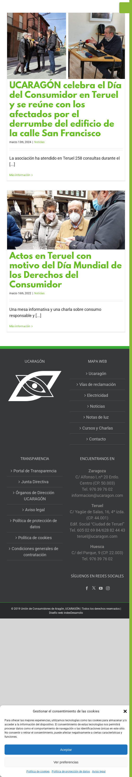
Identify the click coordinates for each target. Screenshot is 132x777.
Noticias (39, 142)
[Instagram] (108, 588)
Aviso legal (99, 771)
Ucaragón (97, 373)
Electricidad (97, 395)
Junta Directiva (35, 481)
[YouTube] (101, 588)
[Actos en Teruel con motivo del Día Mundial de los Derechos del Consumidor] (66, 220)
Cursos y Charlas (97, 428)
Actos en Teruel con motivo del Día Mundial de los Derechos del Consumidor (65, 270)
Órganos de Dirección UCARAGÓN (35, 495)
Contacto (97, 439)
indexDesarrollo (73, 612)
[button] (125, 711)
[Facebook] (87, 588)
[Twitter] (94, 588)
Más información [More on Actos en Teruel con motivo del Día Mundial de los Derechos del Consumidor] (19, 326)
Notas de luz (97, 417)
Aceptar (66, 750)
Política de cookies (37, 771)
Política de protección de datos (71, 771)
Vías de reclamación (97, 384)
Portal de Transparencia (35, 470)
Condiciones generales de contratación (35, 551)
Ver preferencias (66, 762)
